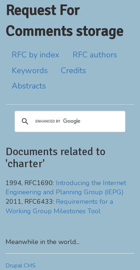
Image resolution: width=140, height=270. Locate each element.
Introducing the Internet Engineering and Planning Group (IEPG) (65, 188)
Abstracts (29, 85)
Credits (73, 70)
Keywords (30, 70)
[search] (68, 121)
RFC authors (95, 54)
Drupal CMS (20, 265)
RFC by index (35, 54)
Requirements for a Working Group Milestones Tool (59, 206)
